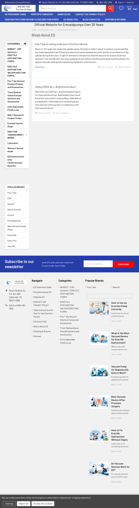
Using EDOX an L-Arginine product (55, 89)
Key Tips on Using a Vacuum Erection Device (61, 46)
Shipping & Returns (115, 22)
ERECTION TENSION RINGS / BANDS (17, 137)
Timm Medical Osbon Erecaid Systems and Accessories (14, 99)
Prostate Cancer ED (42, 17)
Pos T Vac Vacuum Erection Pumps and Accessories (16, 86)
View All (11, 248)
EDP (9, 200)
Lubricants (12, 145)
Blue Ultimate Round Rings (16, 230)
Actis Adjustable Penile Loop (15, 111)
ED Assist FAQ (71, 22)
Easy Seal (11, 237)
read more (40, 69)
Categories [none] (13, 46)
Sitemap (37, 338)
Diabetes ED (64, 17)
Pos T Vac (11, 195)
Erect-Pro (12, 243)
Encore (10, 217)
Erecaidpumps (14, 223)
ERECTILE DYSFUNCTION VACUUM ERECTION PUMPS (16, 73)
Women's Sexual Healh (15, 152)
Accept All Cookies (43, 503)
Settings (9, 503)
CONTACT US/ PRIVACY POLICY (90, 17)
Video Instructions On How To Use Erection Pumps (32, 22)
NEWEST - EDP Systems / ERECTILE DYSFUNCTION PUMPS (14, 57)
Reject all (23, 503)
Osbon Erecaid (13, 212)
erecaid (10, 206)
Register (130, 2)
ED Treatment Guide (15, 17)
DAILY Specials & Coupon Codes (15, 119)
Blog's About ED (91, 22)
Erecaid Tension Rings (15, 127)
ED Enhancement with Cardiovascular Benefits (15, 163)
